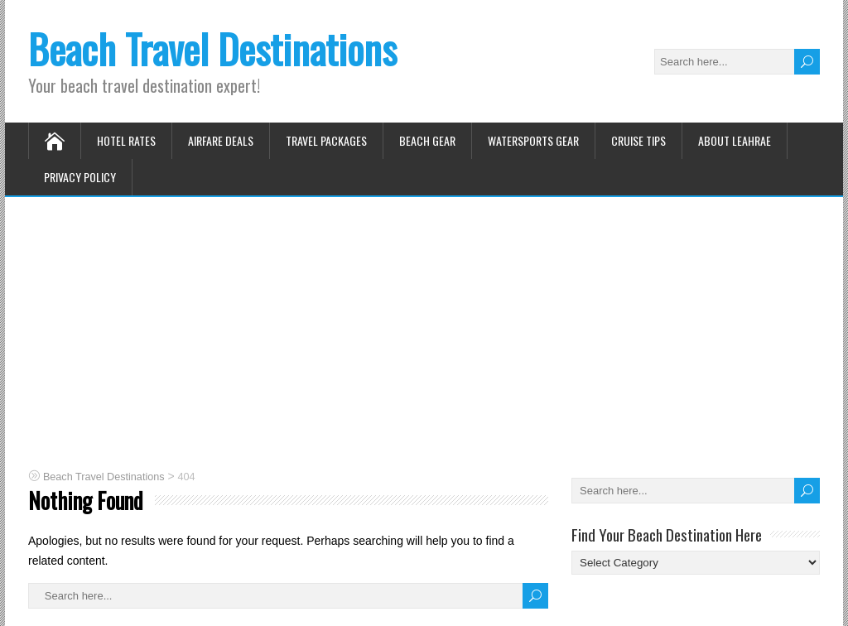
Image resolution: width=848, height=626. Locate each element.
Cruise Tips (638, 140)
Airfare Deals (220, 140)
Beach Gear (427, 140)
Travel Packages (326, 140)
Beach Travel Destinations (212, 48)
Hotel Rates (126, 140)
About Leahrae (734, 140)
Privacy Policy (80, 176)
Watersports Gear (533, 140)
